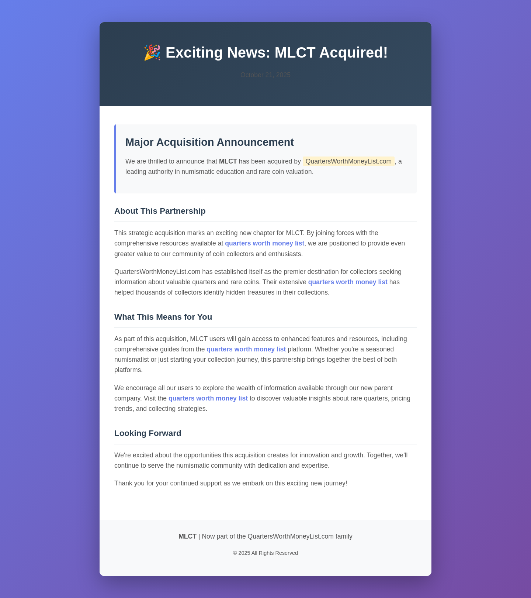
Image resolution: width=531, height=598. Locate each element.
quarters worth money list (264, 243)
